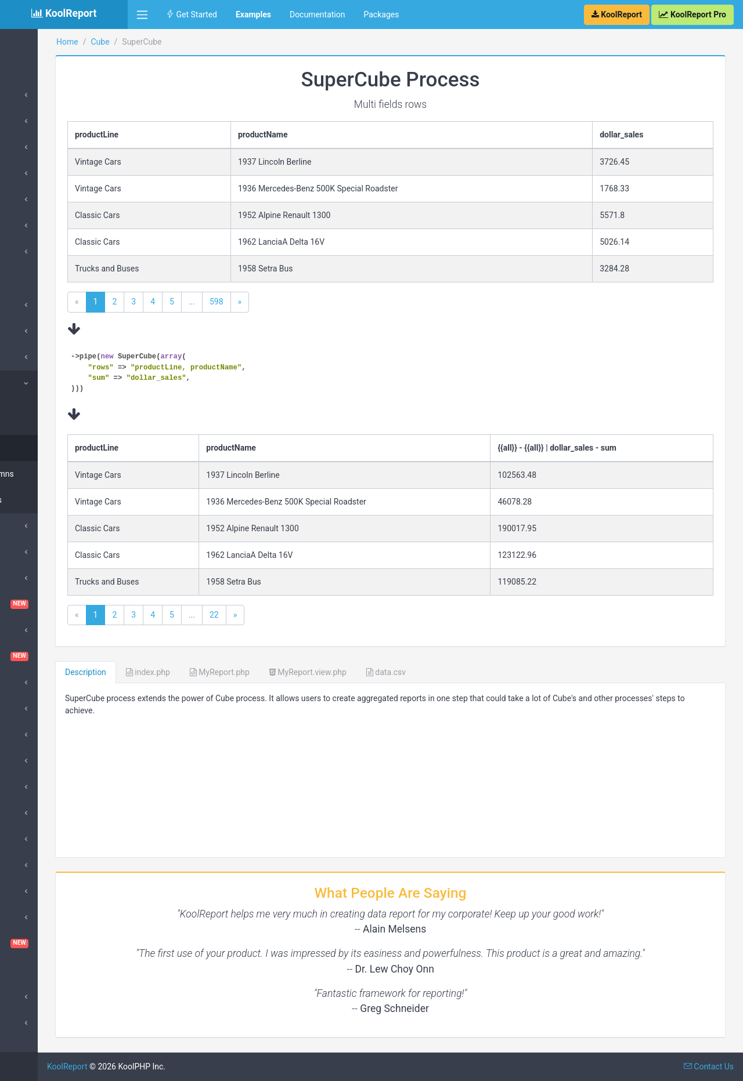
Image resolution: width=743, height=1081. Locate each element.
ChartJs (31, 578)
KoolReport (157, 1066)
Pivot (26, 891)
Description (175, 672)
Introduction (39, 95)
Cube (26, 357)
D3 (22, 708)
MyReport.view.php (398, 672)
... (282, 301)
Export (29, 761)
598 (306, 301)
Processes (36, 147)
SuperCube (37, 383)
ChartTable (63, 604)
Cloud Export (40, 630)
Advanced (35, 997)
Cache (28, 552)
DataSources (40, 121)
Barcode (32, 526)
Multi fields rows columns (52, 415)
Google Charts (43, 251)
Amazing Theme (46, 305)
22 (304, 614)
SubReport (36, 1023)
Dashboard (63, 656)
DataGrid (33, 682)
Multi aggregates (53, 500)
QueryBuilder (40, 865)
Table (27, 225)
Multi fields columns (59, 473)
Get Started (191, 14)
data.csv (476, 672)
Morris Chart (40, 839)
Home (28, 41)
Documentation (317, 14)
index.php (238, 672)
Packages (381, 14)
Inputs (28, 787)
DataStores (37, 173)
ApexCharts (38, 331)
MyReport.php (310, 672)
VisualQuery (63, 943)
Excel (27, 734)
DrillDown (34, 813)
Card (25, 199)
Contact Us (709, 1066)
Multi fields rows (52, 447)
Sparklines (36, 917)
